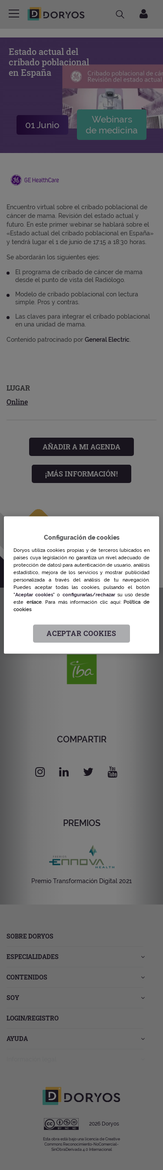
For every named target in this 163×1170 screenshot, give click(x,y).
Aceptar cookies (81, 633)
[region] (81, 584)
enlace (34, 602)
